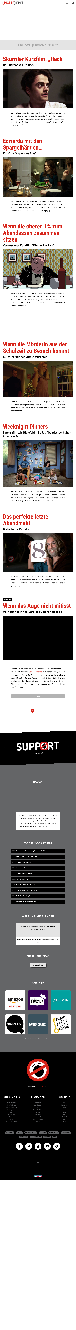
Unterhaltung (11, 1097)
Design (38, 1112)
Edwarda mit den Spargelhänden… (23, 144)
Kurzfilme (11, 1114)
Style (64, 1114)
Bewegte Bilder (38, 1110)
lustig (11, 1119)
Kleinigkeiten (11, 1110)
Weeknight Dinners (25, 426)
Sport (64, 1112)
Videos (38, 1122)
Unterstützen (31, 1132)
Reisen (64, 1110)
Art (38, 1107)
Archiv (19, 1132)
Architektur (38, 1105)
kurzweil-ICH (38, 1117)
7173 (40, 1086)
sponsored (66, 1132)
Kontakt (43, 1132)
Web (64, 1122)
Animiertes (37, 1103)
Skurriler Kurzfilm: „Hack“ (34, 59)
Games (11, 1117)
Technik (64, 1117)
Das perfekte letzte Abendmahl (25, 520)
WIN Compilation (11, 1122)
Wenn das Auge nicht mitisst (37, 605)
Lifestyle (64, 1097)
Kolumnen (64, 1105)
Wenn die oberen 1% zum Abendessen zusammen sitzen (32, 233)
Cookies (47, 1137)
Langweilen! (38, 965)
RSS (54, 1137)
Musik (64, 1107)
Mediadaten (53, 1132)
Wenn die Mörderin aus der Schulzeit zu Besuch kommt (36, 347)
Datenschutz (36, 1137)
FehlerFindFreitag (11, 1105)
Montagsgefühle (11, 1107)
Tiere (64, 1119)
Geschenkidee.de (35, 672)
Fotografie (38, 1114)
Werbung (7, 600)
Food (64, 1103)
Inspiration (38, 1097)
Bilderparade (11, 1103)
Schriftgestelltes (38, 1119)
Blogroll (10, 1132)
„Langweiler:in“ (51, 927)
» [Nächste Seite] (43, 711)
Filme (11, 1112)
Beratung (24, 1137)
